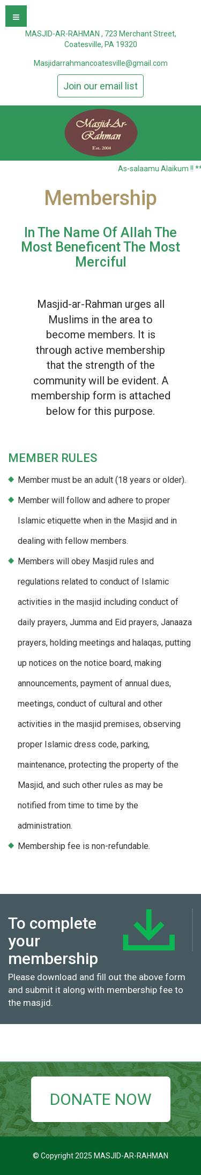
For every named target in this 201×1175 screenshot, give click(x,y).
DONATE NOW (101, 1099)
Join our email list (100, 86)
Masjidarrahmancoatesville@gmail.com (101, 63)
